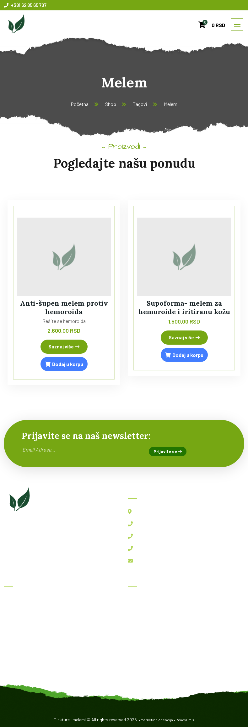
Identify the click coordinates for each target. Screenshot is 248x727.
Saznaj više (63, 346)
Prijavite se (168, 451)
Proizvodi (18, 614)
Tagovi (140, 104)
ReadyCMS (184, 720)
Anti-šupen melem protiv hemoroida (64, 307)
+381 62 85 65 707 (25, 5)
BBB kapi (142, 614)
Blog (13, 628)
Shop (110, 104)
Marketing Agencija (157, 720)
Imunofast (143, 628)
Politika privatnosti (28, 669)
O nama (16, 642)
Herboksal (143, 600)
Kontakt (17, 655)
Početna (80, 104)
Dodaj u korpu (64, 364)
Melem (170, 104)
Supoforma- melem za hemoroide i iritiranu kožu (184, 307)
